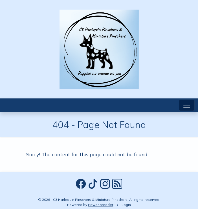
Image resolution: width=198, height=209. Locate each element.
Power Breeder (100, 205)
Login (126, 205)
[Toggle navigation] (187, 105)
